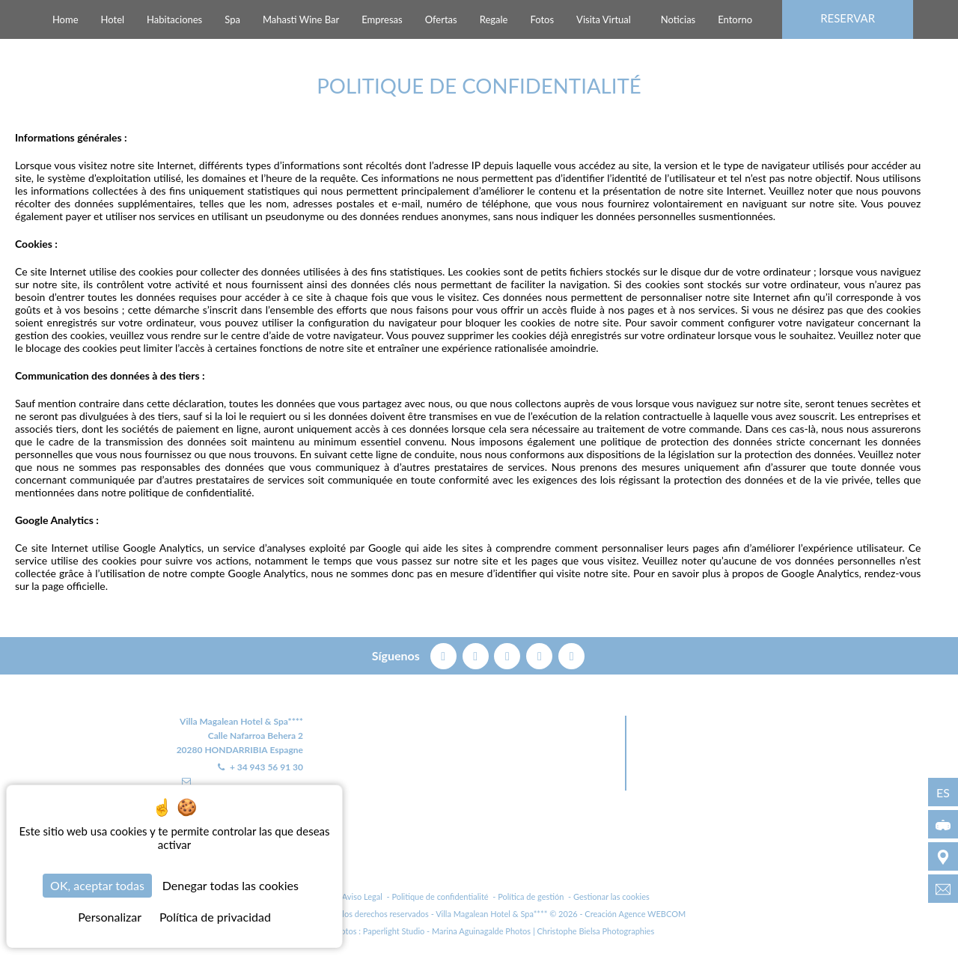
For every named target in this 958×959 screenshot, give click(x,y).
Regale (494, 19)
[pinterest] (508, 655)
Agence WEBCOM (652, 914)
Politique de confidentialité (439, 897)
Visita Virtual (603, 19)
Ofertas (441, 19)
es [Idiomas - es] (943, 792)
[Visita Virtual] (943, 824)
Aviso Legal (362, 897)
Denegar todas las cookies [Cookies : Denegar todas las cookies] (230, 885)
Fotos (542, 19)
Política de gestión (531, 897)
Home (65, 19)
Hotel (113, 19)
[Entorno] (943, 856)
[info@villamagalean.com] (943, 888)
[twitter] (477, 655)
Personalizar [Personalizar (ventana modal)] (109, 917)
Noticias (678, 19)
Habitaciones (174, 19)
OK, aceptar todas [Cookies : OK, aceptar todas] (97, 885)
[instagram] (540, 655)
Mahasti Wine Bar (301, 19)
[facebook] (445, 655)
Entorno (735, 19)
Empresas (381, 19)
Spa (232, 19)
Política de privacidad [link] (215, 917)
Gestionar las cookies (611, 897)
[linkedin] (571, 655)
